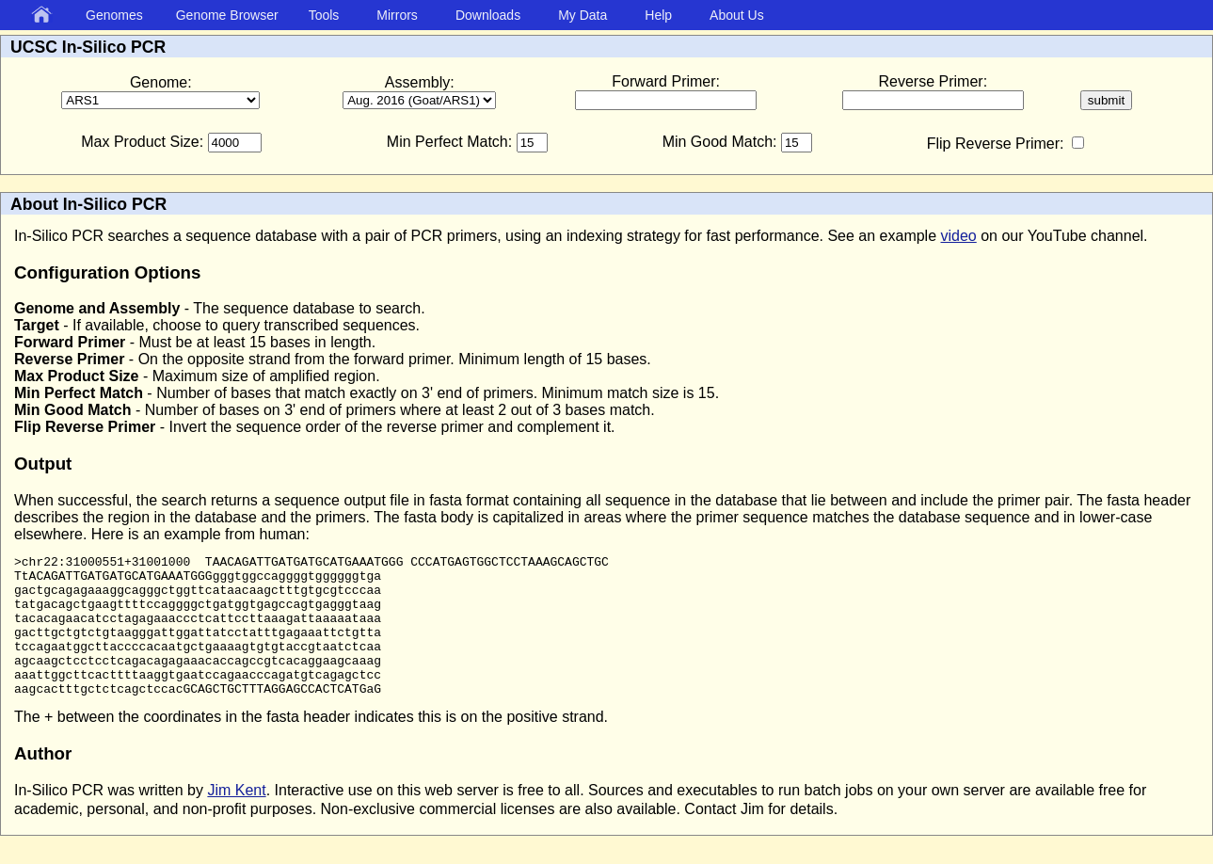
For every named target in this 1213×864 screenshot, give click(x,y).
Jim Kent (236, 818)
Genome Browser (227, 15)
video (959, 236)
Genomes (114, 15)
